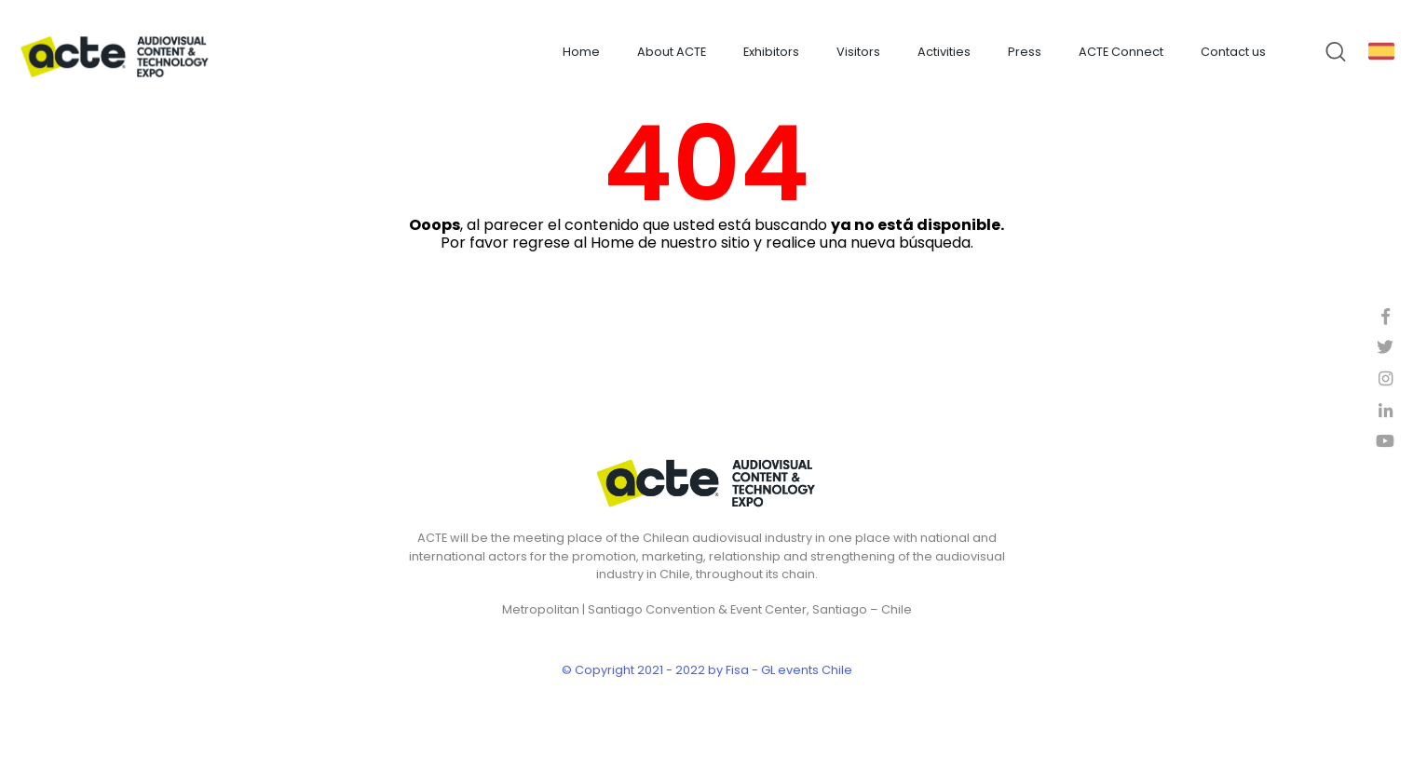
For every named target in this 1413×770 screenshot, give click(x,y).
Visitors (858, 52)
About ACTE (671, 52)
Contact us (1233, 52)
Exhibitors (771, 52)
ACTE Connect (1121, 52)
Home (581, 52)
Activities (944, 52)
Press (1024, 52)
